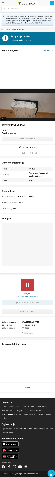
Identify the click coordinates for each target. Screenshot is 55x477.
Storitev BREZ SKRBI (17, 407)
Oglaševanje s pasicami (43, 429)
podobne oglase (25, 40)
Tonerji (7, 29)
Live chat (51, 473)
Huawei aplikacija (10, 456)
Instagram (14, 466)
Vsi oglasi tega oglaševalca (27, 296)
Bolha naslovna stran (27, 3)
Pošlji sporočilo (27, 139)
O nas (4, 407)
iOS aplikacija (10, 443)
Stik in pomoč (7, 414)
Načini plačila (35, 411)
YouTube (20, 466)
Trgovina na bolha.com (23, 429)
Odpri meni (3, 3)
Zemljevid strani (22, 411)
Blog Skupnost (7, 411)
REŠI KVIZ (38, 23)
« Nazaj (27, 387)
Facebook (3, 466)
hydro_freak (27, 294)
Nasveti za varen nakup (37, 407)
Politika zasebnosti (45, 414)
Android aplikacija (10, 450)
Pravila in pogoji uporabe (25, 414)
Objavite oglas (7, 432)
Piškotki (5, 418)
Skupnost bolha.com (25, 466)
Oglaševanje (7, 429)
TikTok (8, 466)
